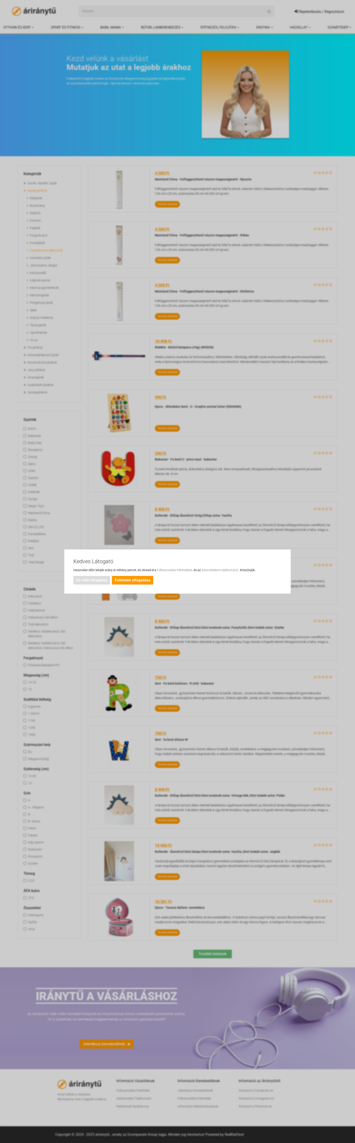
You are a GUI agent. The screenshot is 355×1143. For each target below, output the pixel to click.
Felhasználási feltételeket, (175, 570)
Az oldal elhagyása (91, 580)
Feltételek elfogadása (132, 580)
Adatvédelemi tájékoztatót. (220, 570)
